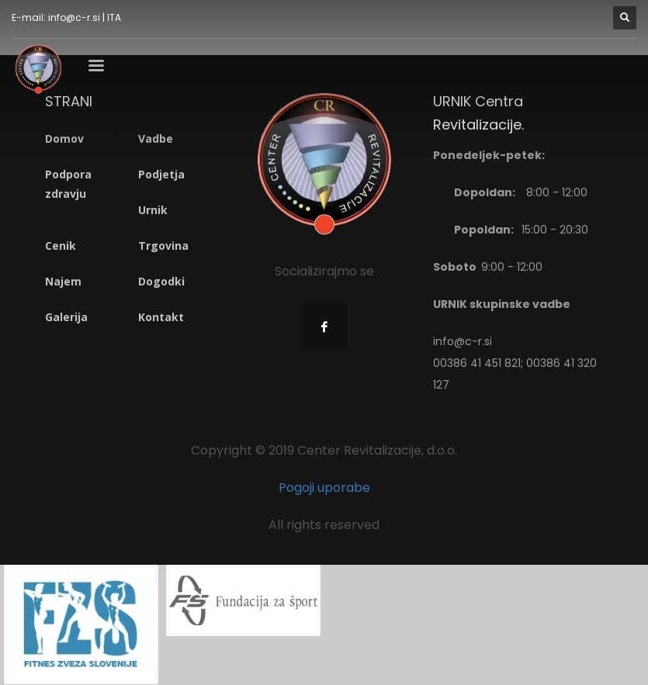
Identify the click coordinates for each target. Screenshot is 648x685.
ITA (114, 17)
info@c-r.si (74, 17)
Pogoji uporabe (324, 487)
